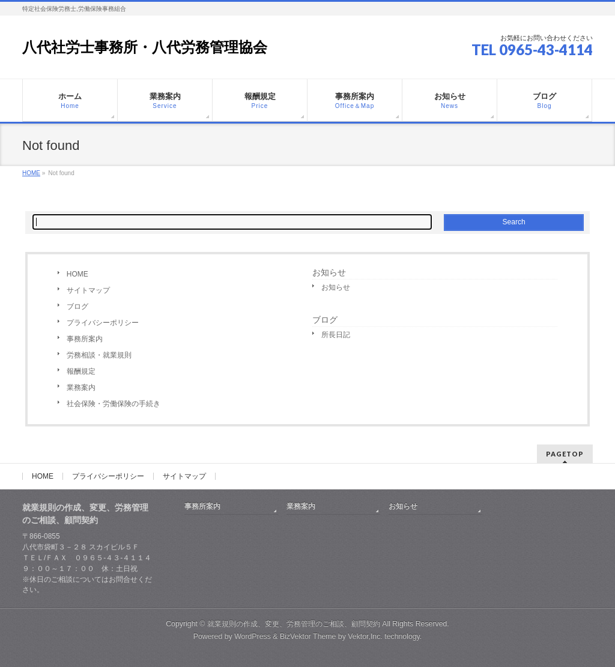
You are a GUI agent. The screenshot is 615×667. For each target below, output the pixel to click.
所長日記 (335, 335)
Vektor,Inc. (365, 636)
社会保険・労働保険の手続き (113, 403)
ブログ (77, 306)
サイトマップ (88, 290)
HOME (77, 274)
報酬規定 (81, 371)
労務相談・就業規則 (99, 355)
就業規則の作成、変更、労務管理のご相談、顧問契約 (293, 624)
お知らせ (329, 272)
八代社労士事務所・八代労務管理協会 (144, 47)
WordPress (252, 636)
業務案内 (81, 387)
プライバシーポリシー (103, 323)
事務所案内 (85, 339)
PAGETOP (565, 454)
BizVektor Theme (308, 636)
